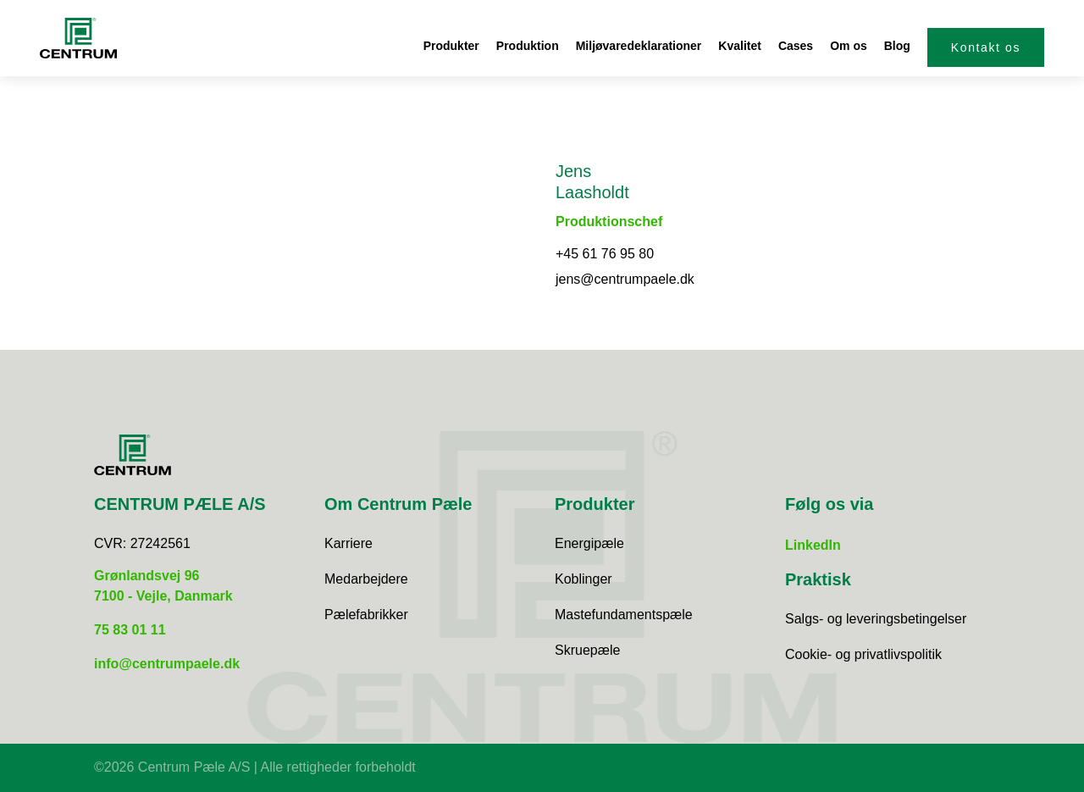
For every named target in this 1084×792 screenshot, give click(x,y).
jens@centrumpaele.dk (625, 279)
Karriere (348, 543)
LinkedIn (813, 545)
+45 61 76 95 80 (605, 253)
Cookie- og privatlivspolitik (863, 654)
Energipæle (589, 543)
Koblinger (583, 579)
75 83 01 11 (130, 630)
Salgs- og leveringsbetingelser (875, 619)
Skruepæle (587, 650)
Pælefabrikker (366, 614)
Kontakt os (985, 47)
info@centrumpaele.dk (167, 663)
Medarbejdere (366, 579)
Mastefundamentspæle (624, 614)
